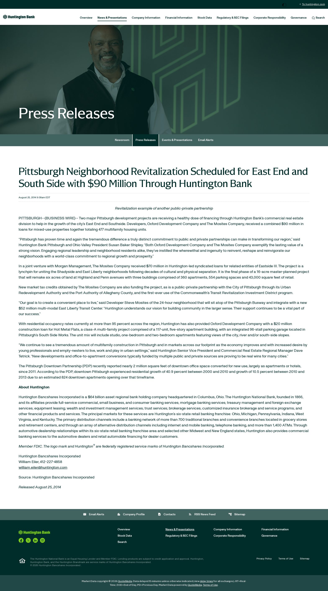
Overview (86, 17)
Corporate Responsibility (270, 17)
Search (318, 18)
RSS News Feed (201, 514)
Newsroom (122, 140)
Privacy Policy (264, 558)
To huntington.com (312, 4)
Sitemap (236, 514)
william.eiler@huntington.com (43, 467)
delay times (206, 581)
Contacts (167, 514)
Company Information (146, 17)
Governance (299, 17)
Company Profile (131, 514)
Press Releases (146, 140)
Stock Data (204, 17)
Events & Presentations (177, 140)
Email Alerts (205, 140)
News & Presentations (112, 17)
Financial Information (178, 17)
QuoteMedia (125, 581)
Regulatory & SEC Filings (233, 17)
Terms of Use (285, 558)
